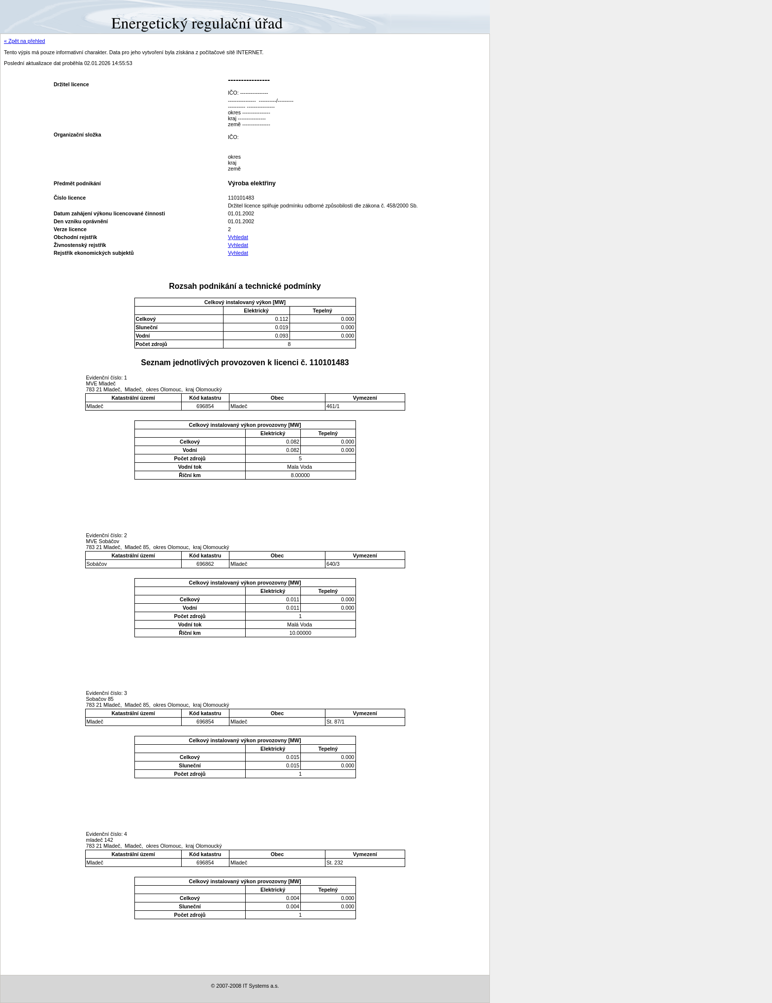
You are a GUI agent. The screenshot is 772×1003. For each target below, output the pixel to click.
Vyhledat (238, 237)
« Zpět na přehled (24, 41)
